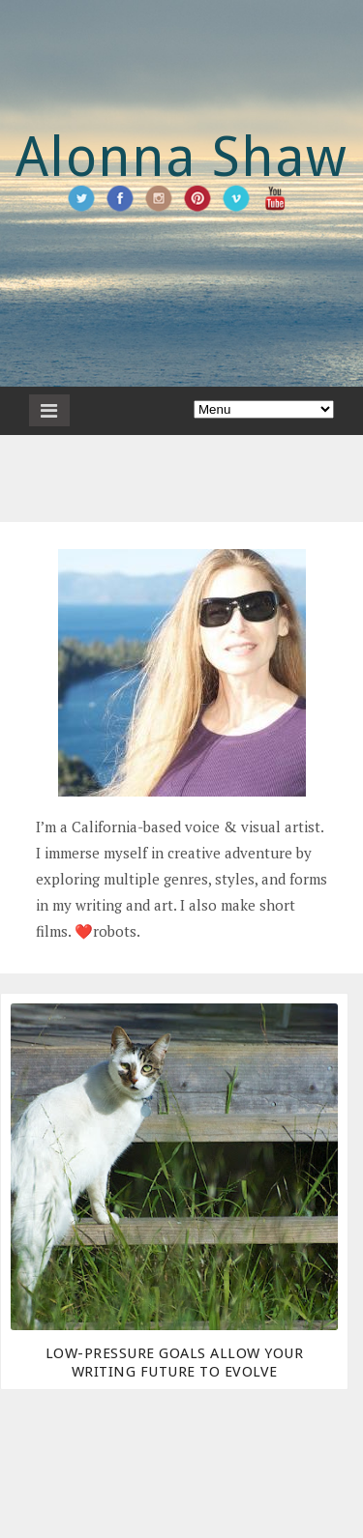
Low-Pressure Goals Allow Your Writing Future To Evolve (174, 1362)
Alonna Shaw (181, 157)
